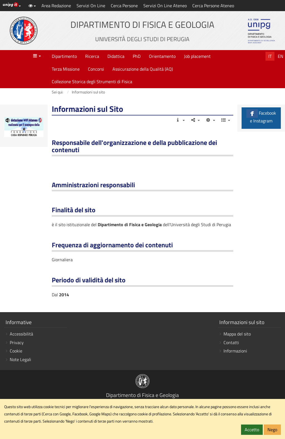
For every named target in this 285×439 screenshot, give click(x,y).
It (270, 56)
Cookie (16, 350)
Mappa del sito (237, 334)
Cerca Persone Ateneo (213, 5)
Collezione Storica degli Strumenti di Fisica (92, 81)
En (280, 56)
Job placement (197, 56)
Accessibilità (21, 334)
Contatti (231, 342)
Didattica (115, 56)
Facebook (261, 116)
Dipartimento (64, 56)
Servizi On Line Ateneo (165, 5)
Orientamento (162, 56)
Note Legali (20, 359)
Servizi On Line (91, 5)
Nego (272, 429)
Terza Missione (66, 69)
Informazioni (235, 350)
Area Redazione (56, 5)
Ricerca (92, 56)
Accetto (252, 429)
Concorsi (96, 69)
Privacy (17, 342)
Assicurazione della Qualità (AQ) (142, 69)
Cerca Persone (124, 5)
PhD (137, 56)
